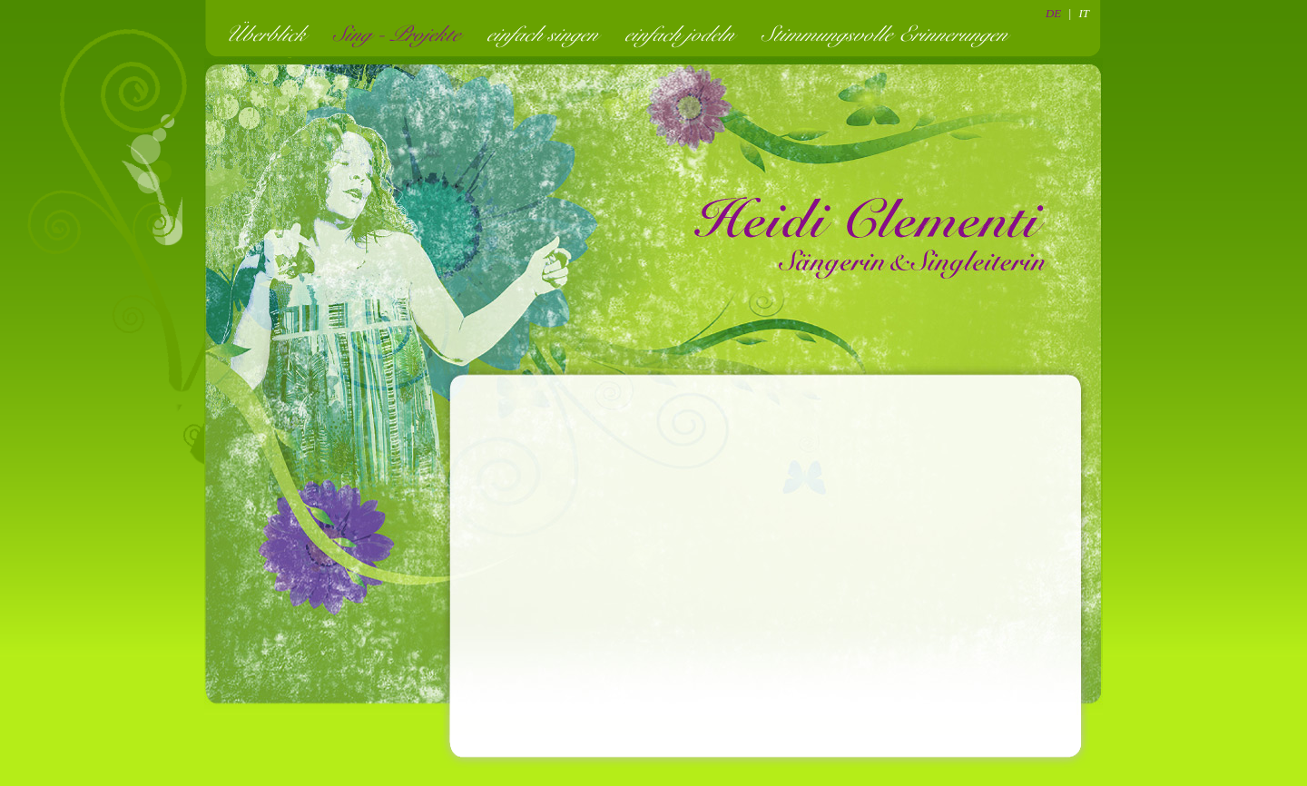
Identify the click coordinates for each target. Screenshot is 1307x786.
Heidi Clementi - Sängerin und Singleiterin (871, 236)
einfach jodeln (685, 33)
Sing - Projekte (402, 33)
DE (1053, 13)
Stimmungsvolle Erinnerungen (890, 33)
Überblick (270, 33)
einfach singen (548, 33)
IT (1083, 13)
